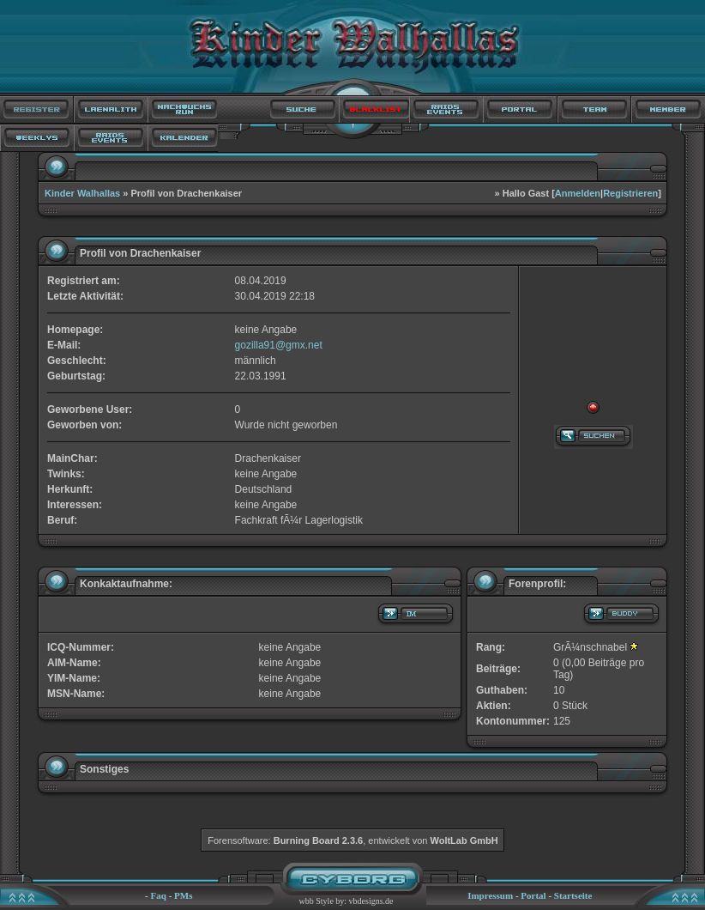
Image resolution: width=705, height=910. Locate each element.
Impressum (490, 895)
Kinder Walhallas (82, 193)
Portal (533, 895)
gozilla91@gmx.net (278, 345)
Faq (158, 895)
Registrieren (630, 193)
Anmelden (577, 193)
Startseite (573, 895)
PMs (183, 895)
